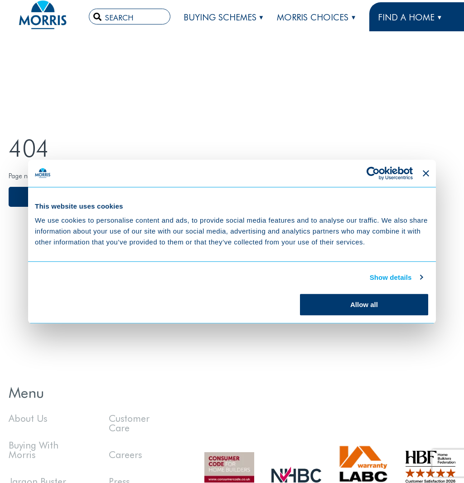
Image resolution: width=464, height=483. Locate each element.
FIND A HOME (406, 17)
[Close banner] (426, 173)
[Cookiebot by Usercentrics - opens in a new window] (373, 173)
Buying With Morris (33, 449)
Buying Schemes (220, 17)
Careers (125, 454)
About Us (28, 417)
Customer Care (129, 422)
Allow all (364, 304)
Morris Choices (312, 17)
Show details (391, 277)
